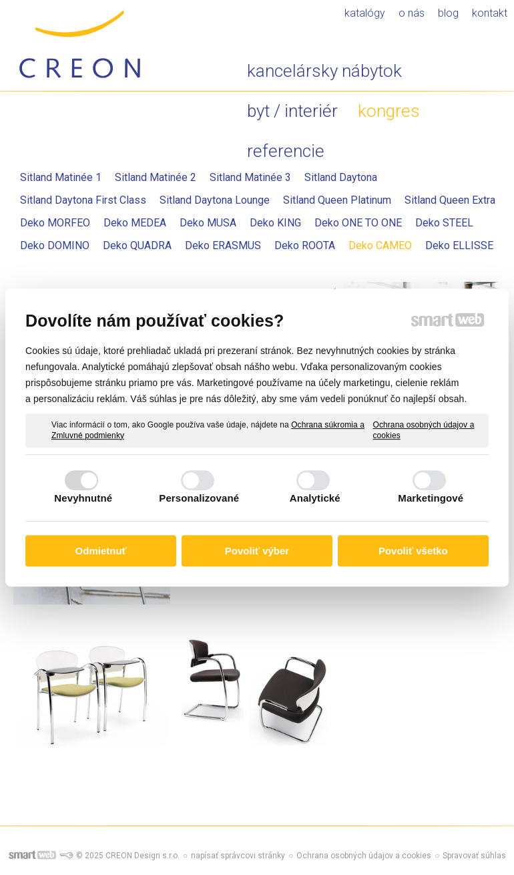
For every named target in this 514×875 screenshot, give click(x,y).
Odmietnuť (101, 550)
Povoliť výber (257, 550)
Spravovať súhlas (474, 855)
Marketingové (430, 498)
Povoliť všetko (413, 550)
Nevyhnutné (83, 498)
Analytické (315, 498)
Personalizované (199, 498)
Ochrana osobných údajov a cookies (423, 430)
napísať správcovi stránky (238, 855)
